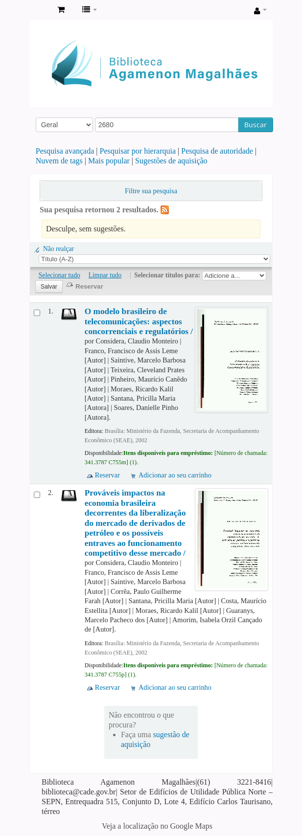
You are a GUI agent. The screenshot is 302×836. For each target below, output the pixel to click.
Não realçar (58, 248)
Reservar (107, 475)
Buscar (255, 124)
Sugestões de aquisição (171, 161)
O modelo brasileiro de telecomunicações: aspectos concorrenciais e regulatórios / (139, 321)
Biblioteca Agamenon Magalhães (39, 10)
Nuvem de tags (59, 161)
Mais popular (109, 161)
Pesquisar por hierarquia (138, 151)
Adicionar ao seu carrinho (175, 475)
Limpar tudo (105, 275)
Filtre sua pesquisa (151, 191)
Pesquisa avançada (65, 151)
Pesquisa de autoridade (217, 151)
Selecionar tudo (59, 275)
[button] (61, 10)
